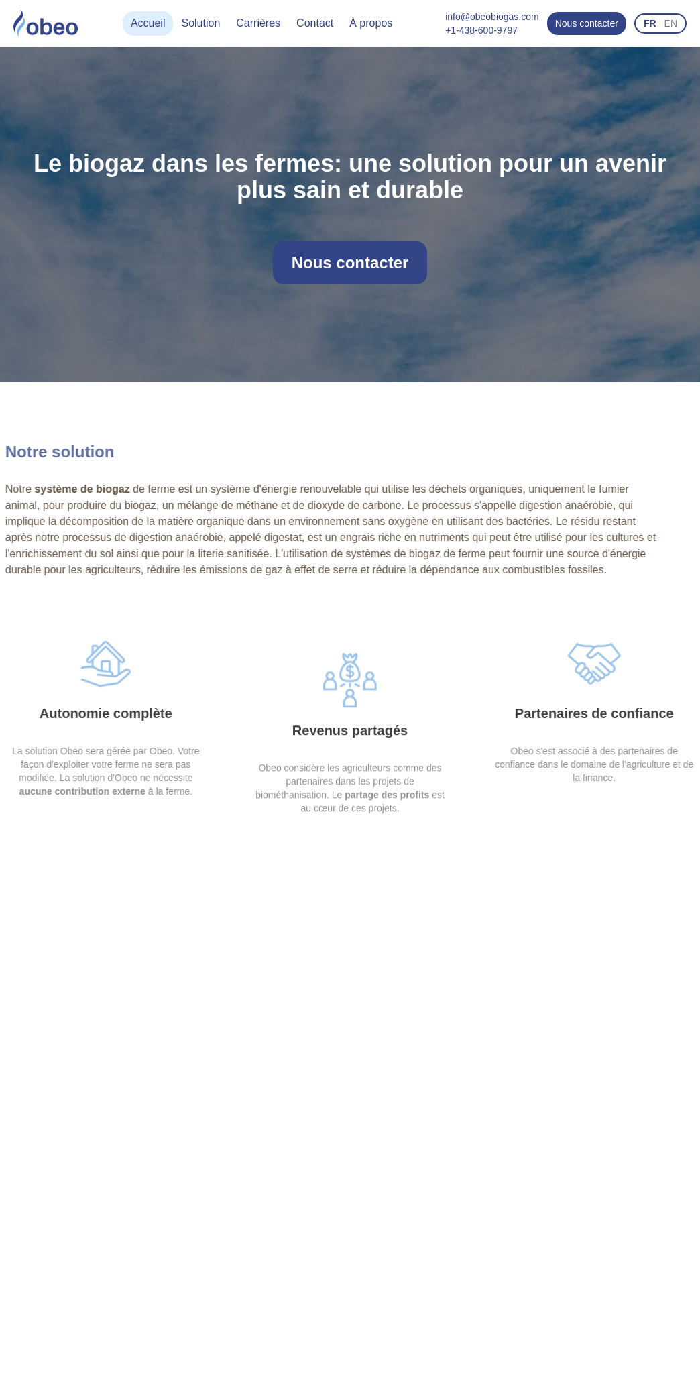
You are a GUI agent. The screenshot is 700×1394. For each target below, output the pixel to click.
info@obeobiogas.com (492, 16)
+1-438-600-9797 (481, 30)
